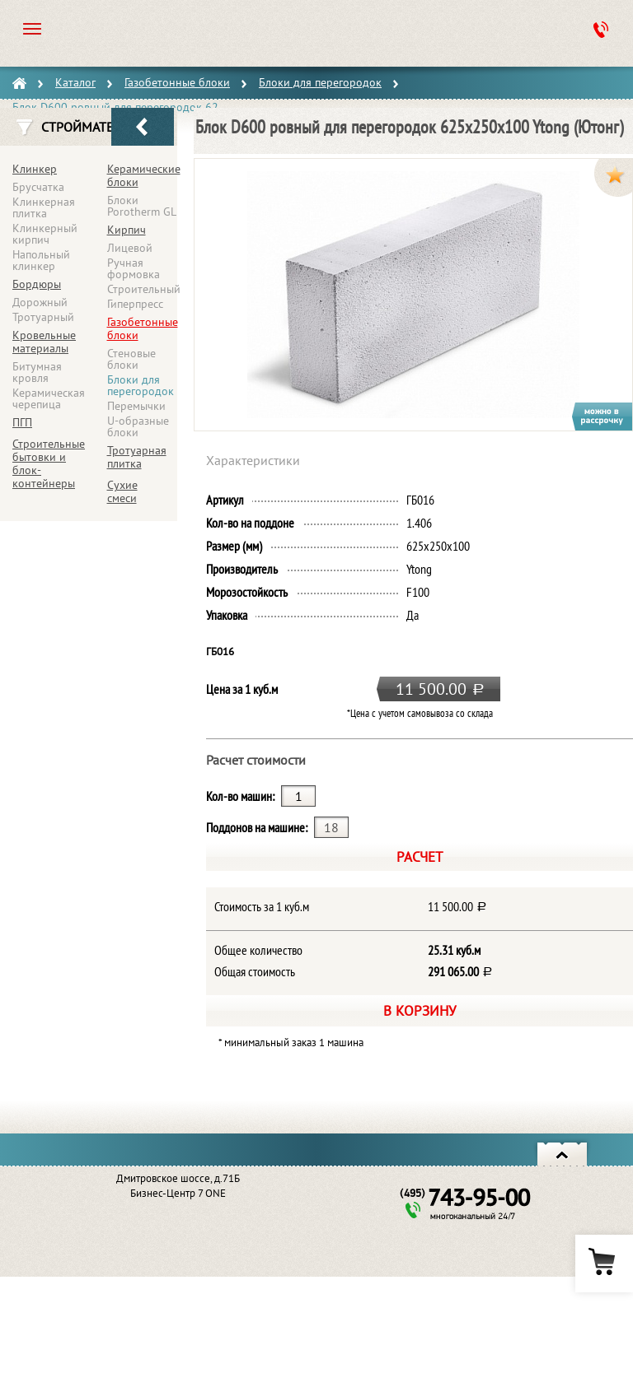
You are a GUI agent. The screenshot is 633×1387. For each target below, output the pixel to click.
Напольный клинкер (41, 260)
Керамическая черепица (48, 398)
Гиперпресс (135, 303)
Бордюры (36, 284)
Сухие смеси (122, 491)
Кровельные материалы (44, 342)
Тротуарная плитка (136, 457)
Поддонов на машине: (256, 827)
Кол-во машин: (240, 796)
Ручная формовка (133, 268)
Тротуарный (43, 317)
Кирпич (126, 229)
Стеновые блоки (131, 359)
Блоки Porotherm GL (141, 206)
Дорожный (40, 302)
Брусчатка (38, 186)
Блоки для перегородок (140, 385)
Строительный (144, 289)
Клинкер (34, 168)
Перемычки (136, 405)
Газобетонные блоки (142, 328)
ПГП (22, 422)
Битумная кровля (37, 372)
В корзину (419, 1010)
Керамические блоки (144, 175)
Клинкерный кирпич (44, 234)
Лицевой (129, 247)
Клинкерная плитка (43, 207)
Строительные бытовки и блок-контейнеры (48, 463)
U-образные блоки (138, 426)
